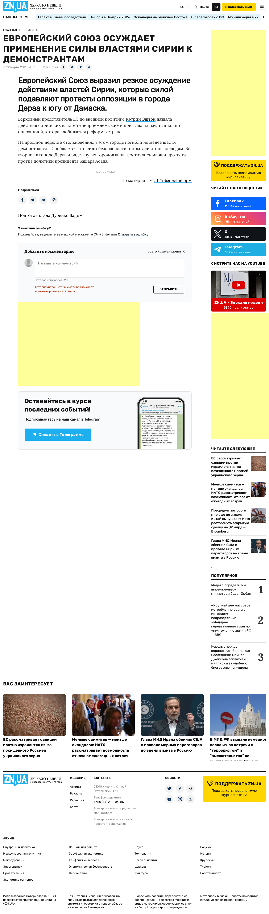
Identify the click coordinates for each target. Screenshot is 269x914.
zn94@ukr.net (103, 813)
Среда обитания (146, 860)
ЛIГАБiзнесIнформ (173, 180)
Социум (205, 847)
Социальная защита (83, 847)
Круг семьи (208, 860)
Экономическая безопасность (90, 866)
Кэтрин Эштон (141, 119)
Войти (204, 7)
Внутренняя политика (19, 847)
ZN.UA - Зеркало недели (238, 302)
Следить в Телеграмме (58, 434)
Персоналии (78, 873)
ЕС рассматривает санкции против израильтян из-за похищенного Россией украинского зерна (229, 466)
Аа (216, 6)
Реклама (76, 793)
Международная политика (22, 853)
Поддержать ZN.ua (239, 6)
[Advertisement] (79, 344)
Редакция (77, 800)
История (206, 853)
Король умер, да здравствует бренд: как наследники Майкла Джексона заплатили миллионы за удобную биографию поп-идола (230, 656)
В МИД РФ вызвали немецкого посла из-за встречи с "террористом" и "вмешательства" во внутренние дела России (239, 750)
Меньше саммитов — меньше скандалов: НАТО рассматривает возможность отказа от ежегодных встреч (230, 492)
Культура (141, 873)
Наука (138, 847)
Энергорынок (12, 866)
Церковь (140, 866)
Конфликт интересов (84, 860)
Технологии (143, 853)
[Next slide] (262, 17)
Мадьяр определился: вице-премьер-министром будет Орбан (231, 589)
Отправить (169, 289)
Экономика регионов (18, 879)
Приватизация (13, 873)
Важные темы (17, 17)
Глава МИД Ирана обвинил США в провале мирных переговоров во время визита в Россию (229, 549)
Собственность (211, 873)
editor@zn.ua (118, 824)
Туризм (205, 866)
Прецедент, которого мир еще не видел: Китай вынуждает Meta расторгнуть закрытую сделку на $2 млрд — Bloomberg (230, 520)
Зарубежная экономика (86, 853)
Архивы (75, 787)
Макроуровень (13, 860)
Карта (74, 807)
